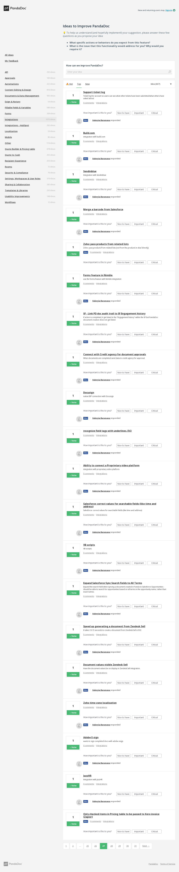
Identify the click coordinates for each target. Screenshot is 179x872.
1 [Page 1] (66, 845)
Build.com (89, 133)
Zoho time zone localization (100, 702)
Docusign (88, 392)
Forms (8, 113)
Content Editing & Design (18, 89)
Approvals (10, 78)
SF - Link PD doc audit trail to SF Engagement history (114, 313)
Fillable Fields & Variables (18, 107)
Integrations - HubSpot (17, 125)
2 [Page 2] (73, 845)
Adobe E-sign (91, 737)
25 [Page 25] (87, 845)
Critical (156, 113)
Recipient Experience (15, 160)
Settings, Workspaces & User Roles (22, 178)
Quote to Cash (12, 155)
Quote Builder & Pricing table (20, 149)
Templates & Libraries (16, 190)
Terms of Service (167, 864)
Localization (11, 131)
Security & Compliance (16, 172)
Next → (146, 845)
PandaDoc (153, 864)
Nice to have (123, 113)
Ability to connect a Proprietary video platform (111, 465)
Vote (73, 102)
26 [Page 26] (95, 845)
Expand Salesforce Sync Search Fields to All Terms (112, 583)
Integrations (11, 119)
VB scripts (89, 544)
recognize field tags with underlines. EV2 (107, 430)
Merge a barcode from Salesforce (103, 209)
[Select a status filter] (161, 84)
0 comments (88, 102)
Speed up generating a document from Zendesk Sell (114, 626)
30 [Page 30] (127, 845)
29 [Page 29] (119, 845)
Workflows (10, 202)
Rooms (8, 166)
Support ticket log (94, 92)
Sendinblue (89, 171)
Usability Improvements (17, 196)
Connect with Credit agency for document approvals (114, 354)
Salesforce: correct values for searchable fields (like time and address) (119, 505)
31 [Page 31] (135, 845)
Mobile (8, 137)
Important (140, 113)
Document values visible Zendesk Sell (105, 664)
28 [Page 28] (111, 845)
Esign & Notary (12, 101)
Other (8, 143)
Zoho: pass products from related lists (106, 244)
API (6, 72)
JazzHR (87, 775)
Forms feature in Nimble (98, 275)
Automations (12, 84)
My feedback (11, 60)
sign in (168, 10)
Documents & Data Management (22, 95)
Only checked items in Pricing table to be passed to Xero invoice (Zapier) (121, 815)
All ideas (9, 55)
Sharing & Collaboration (17, 184)
